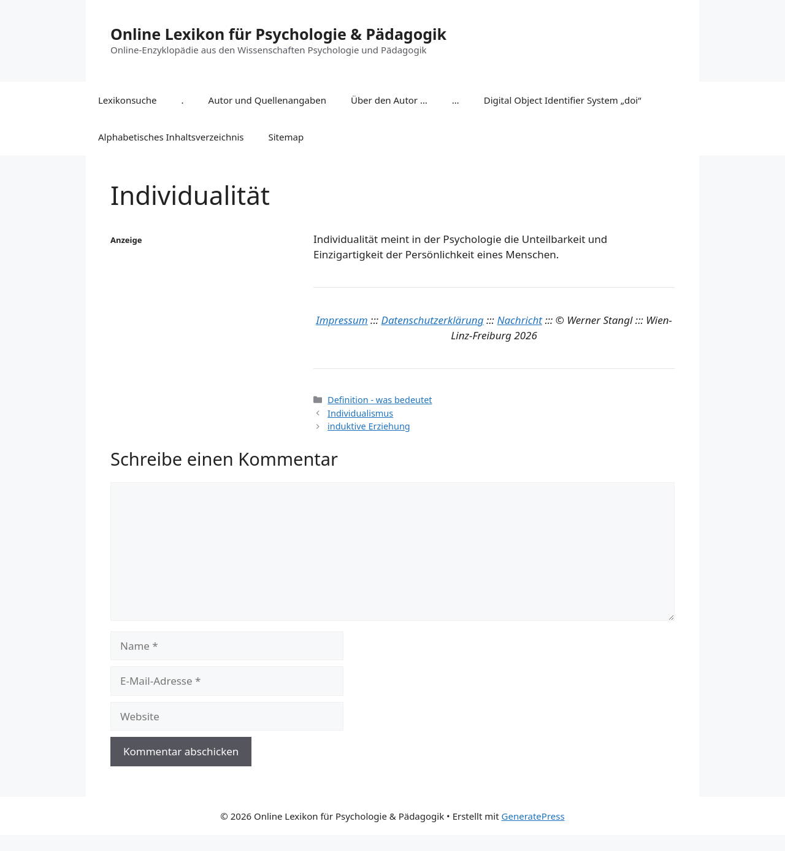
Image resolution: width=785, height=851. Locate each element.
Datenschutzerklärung (432, 320)
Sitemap (286, 137)
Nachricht (519, 320)
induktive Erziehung (368, 426)
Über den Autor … (389, 100)
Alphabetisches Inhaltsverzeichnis (171, 137)
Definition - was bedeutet (379, 400)
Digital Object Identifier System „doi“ (562, 100)
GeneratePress (533, 816)
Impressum (342, 320)
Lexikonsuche (127, 100)
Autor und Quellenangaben (267, 100)
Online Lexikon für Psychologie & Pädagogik (278, 33)
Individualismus (360, 413)
